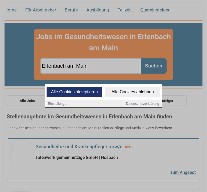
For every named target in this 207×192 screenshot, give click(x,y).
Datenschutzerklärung (142, 104)
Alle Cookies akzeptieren (74, 92)
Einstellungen (58, 104)
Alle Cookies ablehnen (132, 92)
